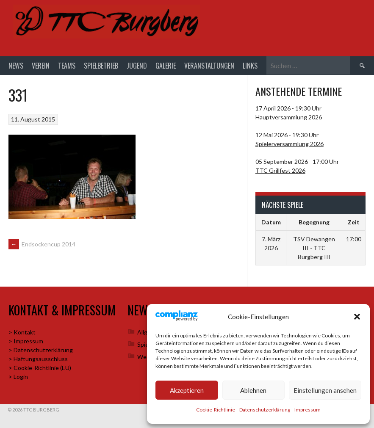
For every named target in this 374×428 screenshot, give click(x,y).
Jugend (137, 66)
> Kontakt (22, 332)
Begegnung (314, 222)
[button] (357, 316)
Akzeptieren (187, 390)
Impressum (307, 409)
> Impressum (25, 341)
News (15, 66)
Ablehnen (253, 390)
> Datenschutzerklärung (40, 350)
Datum (271, 222)
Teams (66, 66)
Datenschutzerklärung (264, 409)
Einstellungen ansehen (325, 390)
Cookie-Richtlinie (215, 409)
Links (250, 66)
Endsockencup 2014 (41, 245)
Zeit (354, 222)
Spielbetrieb (101, 66)
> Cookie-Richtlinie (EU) (39, 368)
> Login (18, 377)
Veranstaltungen (209, 66)
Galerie (165, 66)
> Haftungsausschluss (38, 359)
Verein (41, 66)
